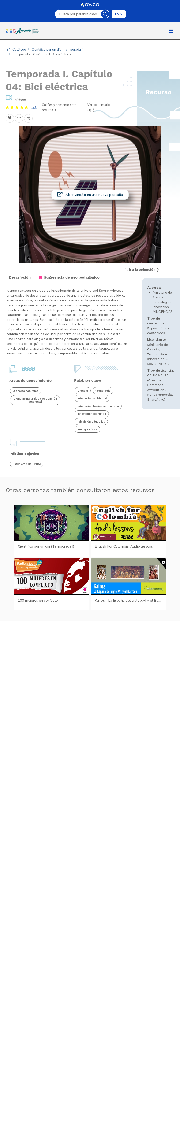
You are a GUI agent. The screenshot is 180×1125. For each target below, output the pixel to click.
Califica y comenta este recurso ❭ (59, 107)
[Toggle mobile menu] (170, 31)
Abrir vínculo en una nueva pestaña (90, 194)
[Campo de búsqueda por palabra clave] (78, 14)
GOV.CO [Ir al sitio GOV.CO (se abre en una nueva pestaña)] (90, 4)
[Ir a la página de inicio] (23, 31)
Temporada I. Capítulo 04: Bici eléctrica (41, 54)
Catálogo (16, 49)
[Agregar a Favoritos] (10, 118)
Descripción (20, 277)
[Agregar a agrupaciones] (19, 118)
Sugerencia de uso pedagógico (69, 277)
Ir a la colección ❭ (141, 270)
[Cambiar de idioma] (119, 14)
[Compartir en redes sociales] (28, 118)
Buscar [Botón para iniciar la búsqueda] (105, 14)
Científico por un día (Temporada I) (57, 49)
